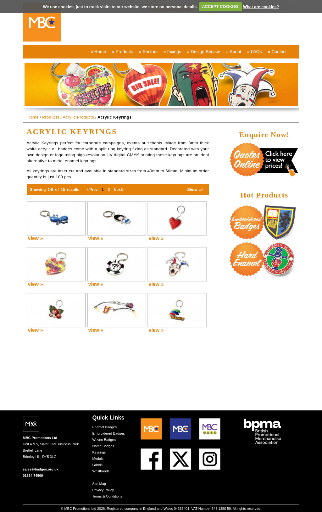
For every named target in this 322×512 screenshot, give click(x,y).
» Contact (277, 51)
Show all (195, 189)
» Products (122, 51)
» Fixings (172, 51)
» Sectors (148, 51)
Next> (119, 189)
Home (33, 117)
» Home (98, 51)
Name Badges (103, 446)
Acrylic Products (78, 117)
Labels (97, 465)
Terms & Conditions (107, 496)
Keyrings (99, 452)
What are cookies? (261, 6)
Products (50, 117)
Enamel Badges (104, 427)
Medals (97, 458)
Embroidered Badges (108, 433)
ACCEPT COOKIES (220, 6)
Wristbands (101, 471)
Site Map (99, 484)
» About (234, 51)
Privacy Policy (103, 490)
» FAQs (254, 51)
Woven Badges (104, 440)
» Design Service (203, 51)
